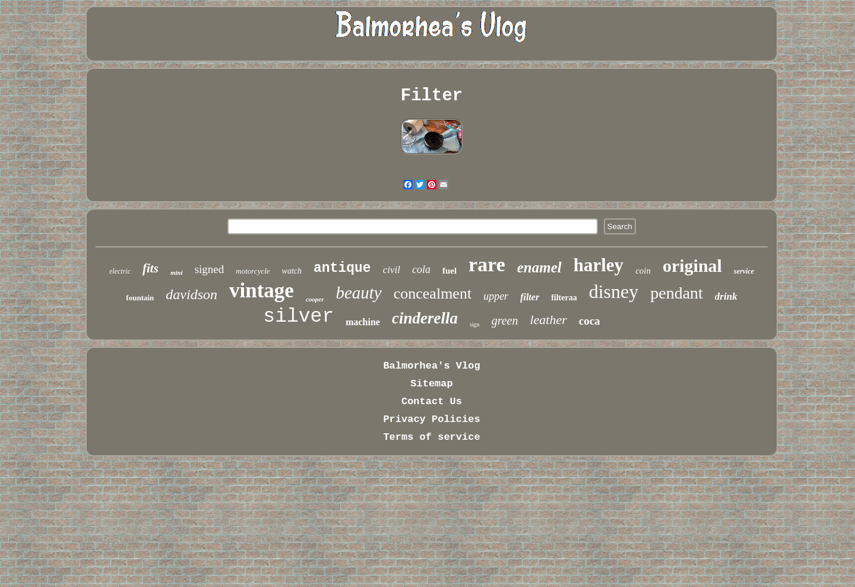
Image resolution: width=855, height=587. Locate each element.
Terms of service (431, 437)
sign (475, 324)
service (744, 271)
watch (292, 270)
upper (495, 296)
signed (209, 269)
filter (529, 297)
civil (391, 269)
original (692, 265)
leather (548, 319)
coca (589, 321)
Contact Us (431, 401)
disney (614, 291)
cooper (315, 299)
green (505, 320)
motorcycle (253, 270)
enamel (539, 267)
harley (598, 265)
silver (298, 317)
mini (176, 272)
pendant (676, 293)
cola (421, 269)
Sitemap (431, 383)
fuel (449, 270)
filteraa (564, 297)
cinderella (425, 318)
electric (120, 271)
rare (486, 264)
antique (342, 268)
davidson (191, 294)
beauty (358, 292)
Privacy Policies (431, 419)
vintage (261, 290)
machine (363, 322)
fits (150, 268)
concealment (432, 293)
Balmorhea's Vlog (431, 366)
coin (643, 270)
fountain (140, 297)
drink (726, 296)
